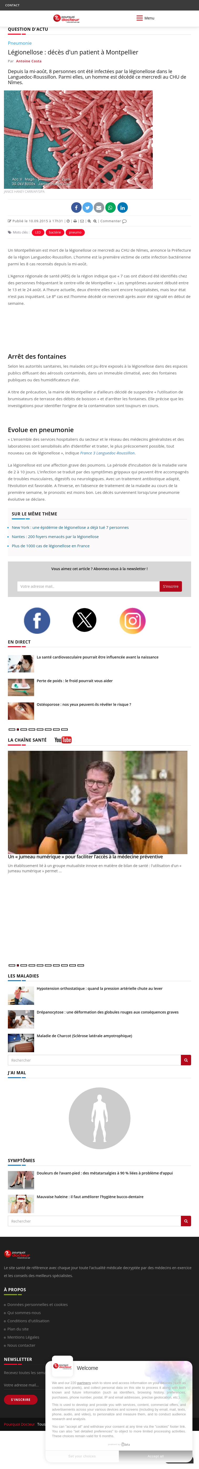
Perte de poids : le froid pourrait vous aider (75, 680)
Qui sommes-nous (24, 1312)
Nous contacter (21, 1345)
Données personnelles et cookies (37, 1304)
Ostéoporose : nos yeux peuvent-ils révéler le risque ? (84, 704)
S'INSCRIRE (20, 1399)
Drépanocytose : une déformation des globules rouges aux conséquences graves (108, 1012)
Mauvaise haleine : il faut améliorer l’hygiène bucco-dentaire (90, 1196)
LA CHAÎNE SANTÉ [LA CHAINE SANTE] (27, 740)
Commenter (113, 221)
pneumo (75, 232)
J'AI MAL (17, 1073)
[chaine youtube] (63, 741)
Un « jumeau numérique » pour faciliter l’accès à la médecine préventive (85, 856)
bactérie (55, 232)
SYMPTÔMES (21, 1160)
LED (38, 232)
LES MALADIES (23, 976)
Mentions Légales (23, 1337)
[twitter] (92, 619)
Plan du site (18, 1328)
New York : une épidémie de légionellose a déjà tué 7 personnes (70, 527)
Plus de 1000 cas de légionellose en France (51, 545)
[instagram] (139, 620)
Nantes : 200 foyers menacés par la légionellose (55, 536)
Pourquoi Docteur (20, 1424)
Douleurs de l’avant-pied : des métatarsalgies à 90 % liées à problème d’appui (105, 1173)
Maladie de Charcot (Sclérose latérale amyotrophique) (84, 1035)
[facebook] (44, 620)
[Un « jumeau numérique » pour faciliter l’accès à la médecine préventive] (99, 802)
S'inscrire (171, 586)
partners (84, 1383)
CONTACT (12, 5)
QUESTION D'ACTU (28, 29)
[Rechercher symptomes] (186, 1221)
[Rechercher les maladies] (186, 1060)
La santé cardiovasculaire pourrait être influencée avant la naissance (98, 657)
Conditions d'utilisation (28, 1320)
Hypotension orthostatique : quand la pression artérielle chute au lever (100, 988)
